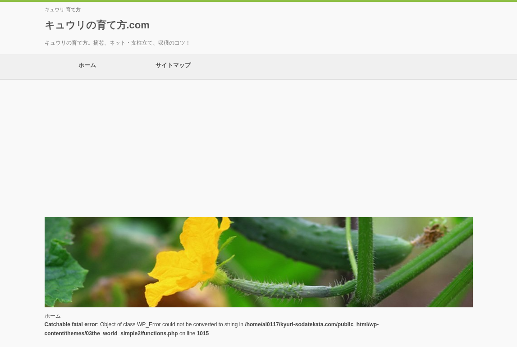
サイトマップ (173, 66)
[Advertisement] (258, 147)
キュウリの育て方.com (97, 25)
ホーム (87, 66)
